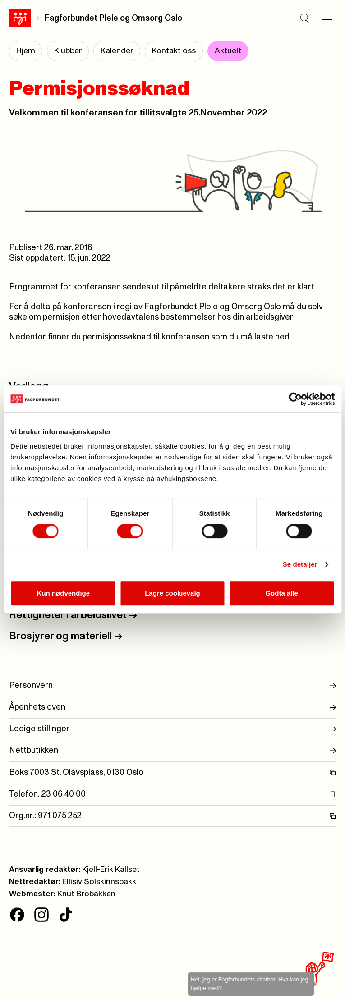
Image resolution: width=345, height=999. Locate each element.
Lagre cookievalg (172, 593)
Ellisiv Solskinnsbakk (99, 882)
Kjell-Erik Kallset (111, 870)
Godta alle (281, 593)
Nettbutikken (172, 751)
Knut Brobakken (86, 894)
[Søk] (304, 18)
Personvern (172, 686)
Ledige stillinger (172, 729)
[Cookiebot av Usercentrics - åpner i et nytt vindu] (295, 399)
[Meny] (327, 18)
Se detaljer (300, 564)
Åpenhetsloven (172, 707)
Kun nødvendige (63, 593)
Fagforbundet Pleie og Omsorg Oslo (113, 18)
